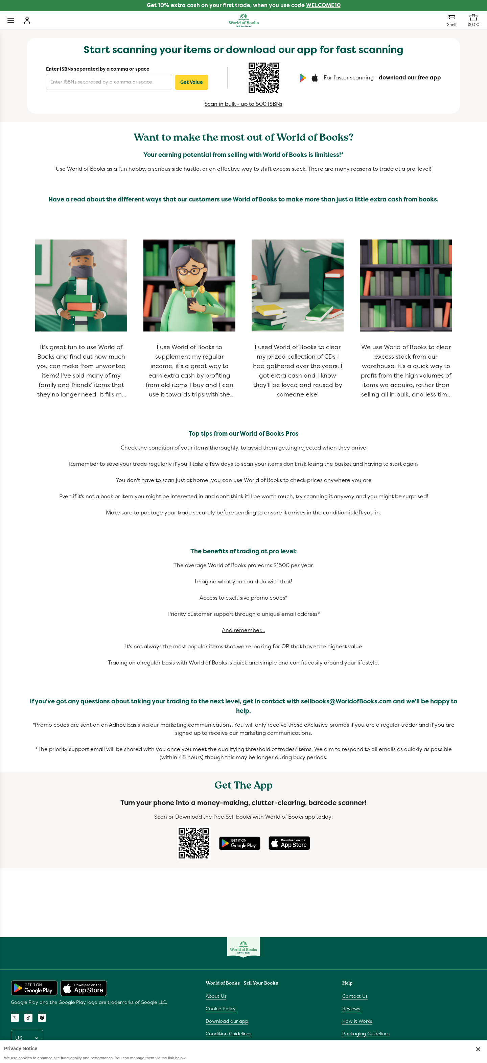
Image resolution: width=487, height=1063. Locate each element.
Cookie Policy (221, 1009)
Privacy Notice (222, 1046)
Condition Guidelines (228, 1034)
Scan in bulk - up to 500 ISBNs (243, 103)
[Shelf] (452, 20)
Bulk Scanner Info (361, 1046)
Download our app (227, 1021)
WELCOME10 (323, 5)
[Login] (27, 20)
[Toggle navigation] (11, 20)
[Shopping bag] (473, 20)
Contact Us (355, 996)
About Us (216, 996)
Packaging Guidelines (366, 1034)
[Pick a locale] (27, 1038)
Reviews (351, 1009)
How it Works (357, 1021)
